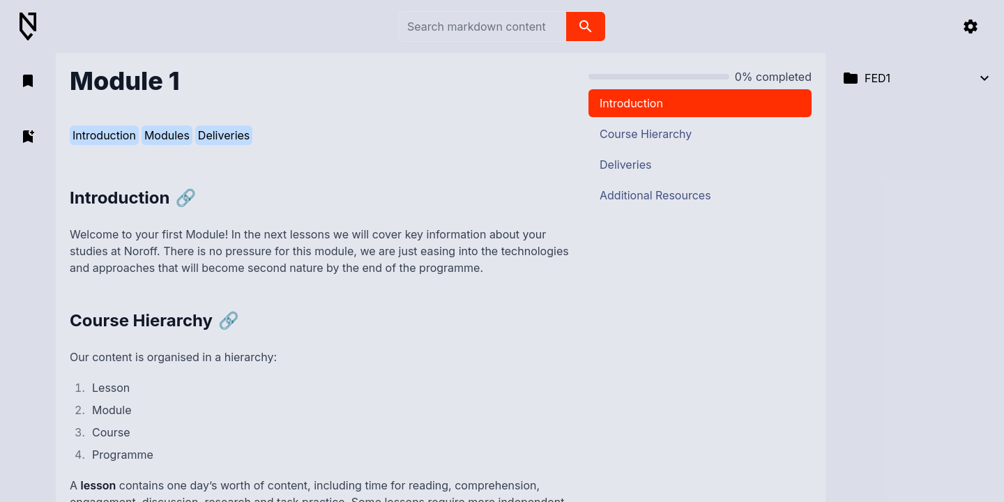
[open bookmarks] (28, 81)
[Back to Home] (33, 27)
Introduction (104, 135)
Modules (167, 135)
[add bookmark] (28, 137)
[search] (585, 26)
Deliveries (224, 135)
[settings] (970, 26)
